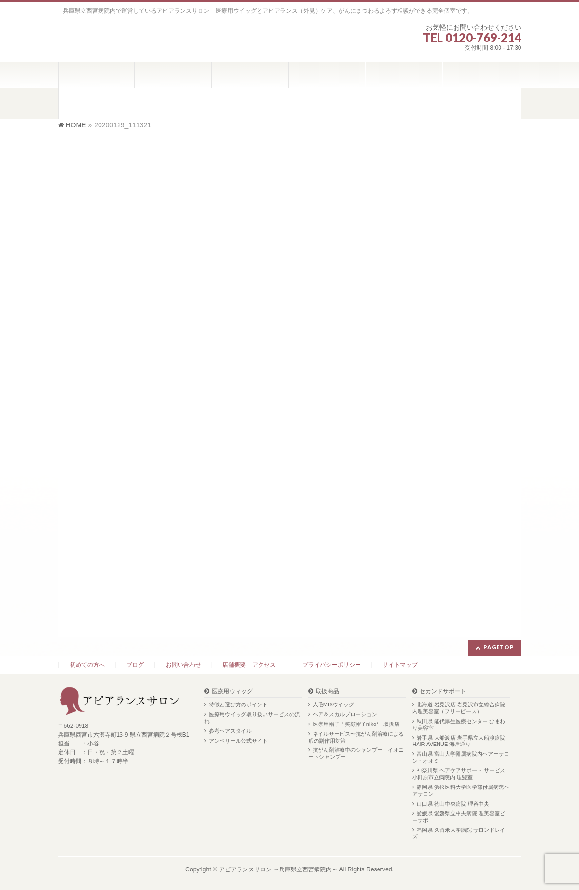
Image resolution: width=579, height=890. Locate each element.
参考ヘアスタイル (230, 731)
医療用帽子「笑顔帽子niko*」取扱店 (356, 724)
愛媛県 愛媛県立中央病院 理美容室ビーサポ (458, 816)
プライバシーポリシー (331, 665)
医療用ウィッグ (232, 691)
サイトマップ (400, 665)
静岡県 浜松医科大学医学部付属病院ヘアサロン (460, 790)
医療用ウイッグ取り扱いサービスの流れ (252, 717)
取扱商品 (327, 691)
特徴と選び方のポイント (238, 704)
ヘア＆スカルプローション (345, 714)
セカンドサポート (442, 691)
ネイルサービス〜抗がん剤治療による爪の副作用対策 (356, 737)
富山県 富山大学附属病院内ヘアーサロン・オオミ (460, 757)
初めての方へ (87, 665)
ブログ (135, 665)
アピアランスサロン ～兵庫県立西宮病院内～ (278, 869)
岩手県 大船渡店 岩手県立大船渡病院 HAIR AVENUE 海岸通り (458, 741)
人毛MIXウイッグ (334, 704)
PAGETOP (498, 647)
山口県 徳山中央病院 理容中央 (453, 804)
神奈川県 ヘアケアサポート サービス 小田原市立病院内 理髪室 (458, 773)
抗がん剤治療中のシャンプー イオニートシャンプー (356, 753)
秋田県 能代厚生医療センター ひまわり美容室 (458, 724)
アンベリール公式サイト (238, 741)
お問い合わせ (183, 665)
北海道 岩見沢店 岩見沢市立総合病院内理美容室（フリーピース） (458, 708)
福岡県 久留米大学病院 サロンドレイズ (458, 833)
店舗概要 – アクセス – (251, 665)
